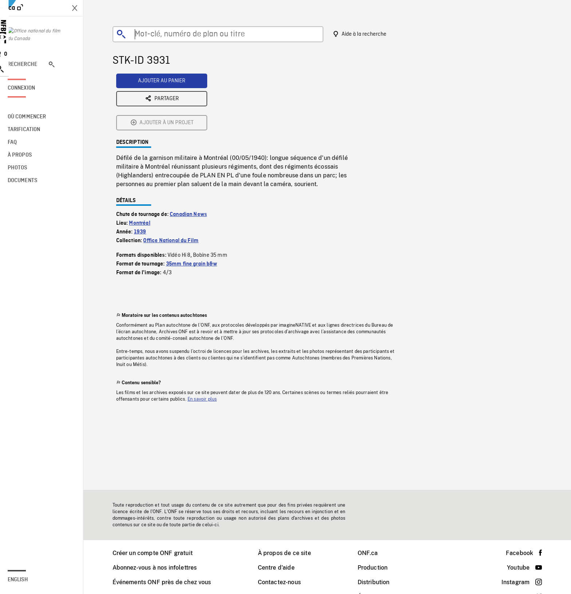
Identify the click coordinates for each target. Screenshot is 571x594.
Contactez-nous (284, 582)
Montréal (144, 166)
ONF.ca (373, 553)
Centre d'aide (281, 567)
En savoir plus (207, 342)
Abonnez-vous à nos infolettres (160, 567)
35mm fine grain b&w (196, 207)
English (28, 580)
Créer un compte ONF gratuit (158, 553)
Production (378, 567)
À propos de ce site (289, 553)
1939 (145, 175)
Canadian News (193, 158)
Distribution (379, 582)
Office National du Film (176, 184)
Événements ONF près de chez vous (167, 582)
